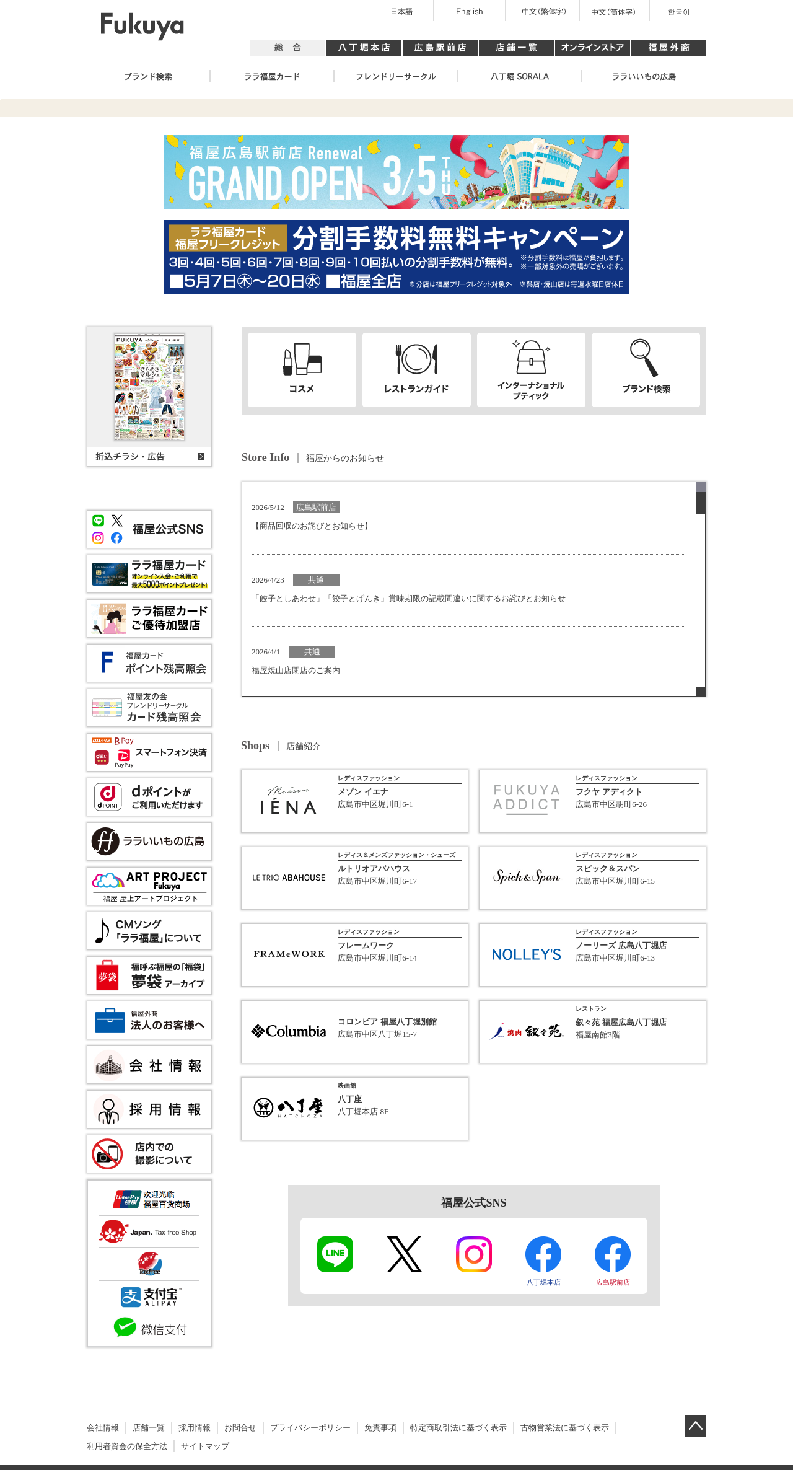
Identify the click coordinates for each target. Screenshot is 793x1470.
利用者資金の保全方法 (127, 1446)
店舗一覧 (149, 1427)
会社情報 (103, 1427)
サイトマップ (205, 1446)
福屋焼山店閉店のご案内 (296, 670)
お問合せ (240, 1427)
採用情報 (194, 1427)
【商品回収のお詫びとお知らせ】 (312, 525)
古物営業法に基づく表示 (564, 1427)
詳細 (355, 802)
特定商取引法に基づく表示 (458, 1427)
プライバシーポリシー (310, 1427)
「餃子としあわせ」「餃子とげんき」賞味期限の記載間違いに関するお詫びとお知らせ (409, 598)
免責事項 (380, 1427)
